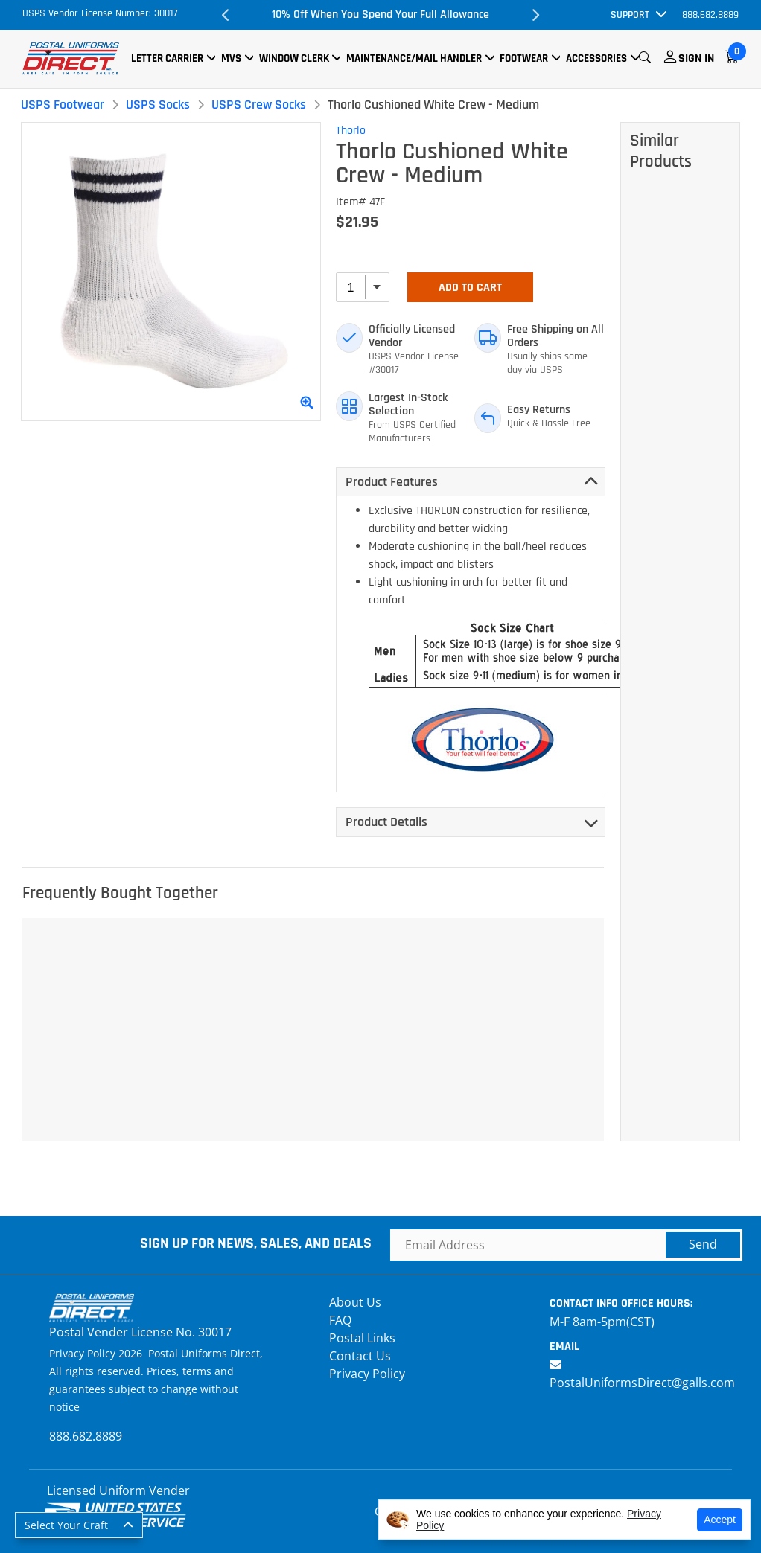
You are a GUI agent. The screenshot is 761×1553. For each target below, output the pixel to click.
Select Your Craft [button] (66, 1525)
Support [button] (630, 15)
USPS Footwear (62, 104)
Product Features (392, 481)
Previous (226, 14)
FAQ (340, 1320)
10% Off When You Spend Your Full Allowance (380, 14)
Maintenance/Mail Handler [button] (414, 58)
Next (534, 14)
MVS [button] (231, 58)
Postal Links (362, 1338)
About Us (355, 1302)
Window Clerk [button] (294, 58)
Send (703, 1244)
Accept (720, 1519)
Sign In (696, 58)
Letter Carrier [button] (167, 58)
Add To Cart (470, 287)
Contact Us (360, 1356)
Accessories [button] (596, 58)
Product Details (386, 821)
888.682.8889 (710, 15)
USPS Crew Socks (258, 104)
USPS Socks (158, 104)
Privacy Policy (367, 1373)
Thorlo (351, 130)
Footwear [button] (524, 58)
